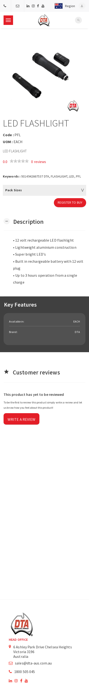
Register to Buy (70, 202)
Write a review (21, 419)
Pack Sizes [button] (13, 190)
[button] (63, 6)
